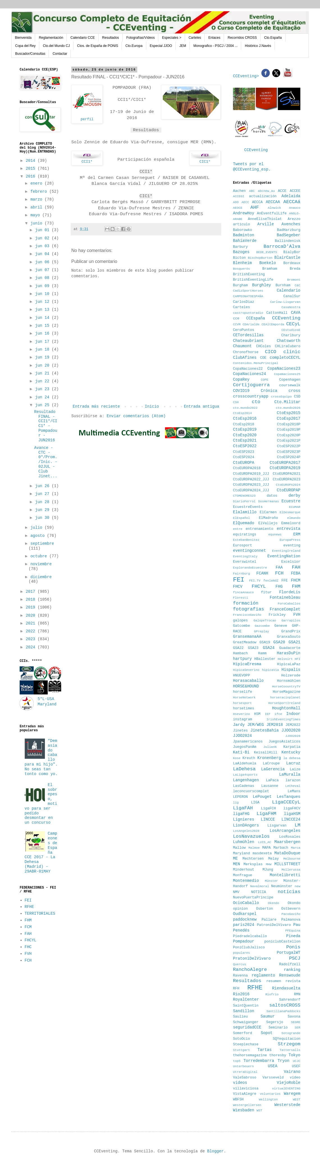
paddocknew (245, 919)
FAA (279, 567)
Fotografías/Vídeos (140, 38)
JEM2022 (292, 725)
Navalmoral (259, 886)
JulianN (269, 747)
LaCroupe (271, 764)
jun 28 (43, 502)
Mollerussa (291, 869)
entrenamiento (259, 529)
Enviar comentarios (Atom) (136, 416)
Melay (273, 859)
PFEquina (292, 930)
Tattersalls (290, 1050)
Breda (295, 269)
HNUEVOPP (241, 676)
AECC (245, 202)
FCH (28, 960)
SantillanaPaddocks (283, 1011)
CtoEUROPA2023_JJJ (251, 485)
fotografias (248, 609)
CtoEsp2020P (288, 435)
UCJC (296, 1061)
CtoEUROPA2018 (246, 468)
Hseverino (241, 714)
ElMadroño (268, 518)
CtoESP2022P (288, 446)
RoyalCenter (246, 999)
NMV (236, 892)
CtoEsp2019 (245, 429)
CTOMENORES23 (244, 496)
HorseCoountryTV (286, 686)
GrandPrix (290, 631)
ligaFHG (241, 814)
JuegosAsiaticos (284, 742)
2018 (32, 599)
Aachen (239, 191)
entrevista (288, 528)
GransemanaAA (247, 636)
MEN (236, 864)
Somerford (242, 1033)
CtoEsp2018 (243, 424)
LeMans (294, 791)
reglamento (263, 975)
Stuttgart (241, 1050)
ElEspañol (241, 518)
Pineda (293, 936)
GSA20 (279, 642)
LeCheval (292, 786)
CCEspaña (255, 318)
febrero (39, 191)
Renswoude (289, 975)
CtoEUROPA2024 (288, 485)
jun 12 (43, 301)
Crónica (269, 391)
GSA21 (294, 642)
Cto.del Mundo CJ (56, 46)
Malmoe (254, 848)
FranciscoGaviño (247, 615)
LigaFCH (268, 808)
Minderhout (243, 870)
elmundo (293, 518)
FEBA (295, 573)
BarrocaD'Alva (282, 246)
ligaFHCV (292, 808)
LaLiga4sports (245, 774)
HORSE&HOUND (246, 686)
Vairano (292, 1071)
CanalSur (292, 296)
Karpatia (292, 747)
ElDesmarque (290, 512)
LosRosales (289, 837)
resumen (273, 981)
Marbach (280, 848)
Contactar (59, 54)
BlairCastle (287, 257)
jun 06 (43, 262)
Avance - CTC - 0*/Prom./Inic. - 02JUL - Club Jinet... (45, 462)
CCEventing (256, 150)
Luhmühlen (243, 842)
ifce (278, 714)
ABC (252, 191)
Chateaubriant (248, 341)
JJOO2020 (291, 730)
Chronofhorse (246, 352)
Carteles (195, 38)
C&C (297, 285)
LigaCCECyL (286, 802)
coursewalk (289, 385)
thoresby (277, 1055)
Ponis (293, 947)
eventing (292, 546)
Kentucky (291, 752)
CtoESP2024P (288, 457)
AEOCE (238, 208)
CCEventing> (247, 76)
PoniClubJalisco (249, 948)
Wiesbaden (243, 1110)
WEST (296, 1099)
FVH (28, 953)
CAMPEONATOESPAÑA (248, 296)
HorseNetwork (244, 697)
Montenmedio (246, 880)
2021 (32, 623)
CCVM (237, 324)
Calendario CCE (82, 38)
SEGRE (295, 1022)
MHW (268, 864)
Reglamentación (51, 38)
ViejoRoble (288, 1082)
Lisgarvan (277, 826)
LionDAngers (246, 825)
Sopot (267, 1033)
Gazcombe (262, 626)
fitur (266, 592)
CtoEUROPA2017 (285, 462)
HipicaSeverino (246, 670)
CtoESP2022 (245, 446)
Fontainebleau (285, 597)
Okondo (294, 903)
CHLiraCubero (287, 346)
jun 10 (43, 294)
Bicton (239, 258)
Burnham (283, 285)
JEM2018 (274, 725)
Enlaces (214, 38)
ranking (292, 970)
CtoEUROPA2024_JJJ (251, 490)
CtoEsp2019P (288, 430)
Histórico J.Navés (258, 46)
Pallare (269, 920)
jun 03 (43, 246)
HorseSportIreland (284, 703)
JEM (182, 46)
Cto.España (273, 38)
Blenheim (242, 263)
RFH (236, 989)
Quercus (239, 964)
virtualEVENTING (286, 1088)
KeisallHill (265, 753)
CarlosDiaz (243, 302)
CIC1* (204, 162)
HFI (297, 659)
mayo (36, 215)
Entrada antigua (201, 406)
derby (294, 495)
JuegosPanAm (244, 747)
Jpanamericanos (248, 742)
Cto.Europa (134, 46)
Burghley (261, 285)
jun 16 (43, 333)
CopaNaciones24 (249, 374)
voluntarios (270, 1094)
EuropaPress (290, 540)
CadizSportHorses (248, 290)
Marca (295, 848)
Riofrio (271, 994)
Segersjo (274, 1022)
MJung (267, 870)
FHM (28, 920)
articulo (241, 224)
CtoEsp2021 (245, 440)
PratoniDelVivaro (252, 958)
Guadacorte (289, 648)
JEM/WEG (255, 725)
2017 (32, 591)
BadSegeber (288, 235)
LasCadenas (243, 786)
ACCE (282, 191)
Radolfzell (289, 964)
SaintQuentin (246, 1006)
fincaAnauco (243, 592)
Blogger (215, 1151)
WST (259, 1110)
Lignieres (243, 819)
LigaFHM (266, 813)
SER (297, 1027)
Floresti (240, 597)
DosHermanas (268, 501)
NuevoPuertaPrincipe (253, 898)
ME (235, 858)
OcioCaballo (246, 903)
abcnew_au (266, 191)
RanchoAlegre (250, 969)
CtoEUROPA (243, 462)
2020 (32, 615)
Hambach (240, 653)
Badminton (243, 235)
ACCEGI (238, 196)
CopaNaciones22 (248, 369)
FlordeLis (289, 592)
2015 (32, 168)
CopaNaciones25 (287, 374)
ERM (296, 534)
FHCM (295, 580)
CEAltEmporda (273, 324)
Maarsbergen (287, 842)
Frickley (277, 615)
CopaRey (241, 379)
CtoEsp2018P (288, 424)
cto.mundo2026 (288, 408)
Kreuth (249, 758)
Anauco (294, 208)
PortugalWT (288, 952)
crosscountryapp (250, 396)
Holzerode (290, 676)
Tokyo (294, 1055)
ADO (236, 202)
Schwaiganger (246, 1022)
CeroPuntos (243, 330)
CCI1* (86, 162)
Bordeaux (292, 263)
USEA (272, 1066)
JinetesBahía (264, 730)
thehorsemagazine (250, 1055)
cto (256, 402)
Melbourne (292, 858)
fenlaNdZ (270, 580)
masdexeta (262, 853)
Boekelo (267, 263)
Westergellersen (247, 1105)
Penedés (241, 930)
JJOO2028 (292, 736)
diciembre (41, 577)
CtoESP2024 (243, 457)
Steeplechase (246, 1044)
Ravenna (240, 976)
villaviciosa (246, 1089)
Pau (296, 925)
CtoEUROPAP (288, 490)
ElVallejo (267, 523)
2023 (32, 639)
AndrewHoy (243, 213)
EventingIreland (286, 551)
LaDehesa (244, 769)
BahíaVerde (245, 241)
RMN (297, 994)
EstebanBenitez (246, 540)
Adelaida (291, 196)
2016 (32, 176)
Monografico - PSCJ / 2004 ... (215, 46)
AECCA (257, 202)
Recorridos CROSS (242, 38)
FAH (28, 934)
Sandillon (243, 1011)
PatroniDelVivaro (274, 925)
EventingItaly (245, 556)
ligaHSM (292, 814)
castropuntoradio (248, 313)
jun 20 (43, 365)
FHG (279, 586)
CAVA (295, 312)
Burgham (240, 285)
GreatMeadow (244, 642)
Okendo (273, 903)
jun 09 (43, 286)
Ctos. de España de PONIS (97, 46)
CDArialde (251, 324)
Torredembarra (258, 1061)
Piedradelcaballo (250, 936)
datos (272, 496)
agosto (38, 535)
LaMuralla (289, 774)
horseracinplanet (285, 697)
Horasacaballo (248, 680)
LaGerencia (273, 769)
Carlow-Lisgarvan (285, 302)
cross (294, 391)
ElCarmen (268, 512)
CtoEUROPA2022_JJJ (251, 480)
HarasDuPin (288, 653)
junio (37, 223)
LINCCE (268, 819)
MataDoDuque (287, 853)
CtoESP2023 (243, 452)
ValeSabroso (244, 1078)
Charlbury (290, 335)
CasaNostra (291, 307)
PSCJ (294, 958)
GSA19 (265, 642)
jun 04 (43, 254)
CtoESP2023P (288, 452)
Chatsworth (288, 341)
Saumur (267, 1016)
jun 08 (43, 278)
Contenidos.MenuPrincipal (255, 363)
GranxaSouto (288, 637)
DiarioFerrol (244, 501)
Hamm (262, 653)
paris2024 (243, 925)
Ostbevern (290, 909)
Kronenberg (269, 758)
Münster (271, 881)
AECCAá (292, 202)
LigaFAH (243, 808)
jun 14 (43, 317)
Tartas (264, 1050)
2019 (32, 607)
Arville (265, 224)
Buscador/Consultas (30, 54)
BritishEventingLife (253, 280)
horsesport (242, 703)
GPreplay (261, 631)
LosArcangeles (285, 830)
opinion (240, 909)
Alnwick (274, 208)
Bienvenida (23, 38)
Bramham (269, 269)
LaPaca (272, 780)
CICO (270, 352)
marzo (37, 199)
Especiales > (171, 38)
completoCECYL (285, 357)
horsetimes (243, 708)
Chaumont (242, 346)
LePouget (262, 796)
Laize (295, 769)
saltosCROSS (284, 1005)
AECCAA (273, 202)
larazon (292, 780)
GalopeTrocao (264, 620)
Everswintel (244, 562)
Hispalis (291, 669)
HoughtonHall (286, 708)
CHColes (263, 346)
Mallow (239, 848)
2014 (32, 160)
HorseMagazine (286, 692)
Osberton (264, 909)
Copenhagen (289, 380)
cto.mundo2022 (245, 408)
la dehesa (291, 758)
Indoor (293, 714)
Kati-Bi (241, 752)
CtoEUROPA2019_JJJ (251, 474)
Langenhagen (246, 780)
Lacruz (293, 763)
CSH (236, 402)
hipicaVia (270, 670)
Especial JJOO (161, 46)
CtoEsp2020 (245, 435)
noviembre (41, 564)
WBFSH (238, 1100)
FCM (28, 927)
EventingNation (283, 556)
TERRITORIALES (40, 913)
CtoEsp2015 (288, 413)
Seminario (278, 1028)
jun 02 (43, 238)
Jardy (239, 725)
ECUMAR (294, 507)
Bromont (293, 279)
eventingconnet (249, 550)
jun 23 (43, 389)
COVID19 (241, 391)
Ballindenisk (287, 241)
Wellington (268, 1099)
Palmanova (290, 920)
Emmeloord (290, 523)
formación (246, 603)
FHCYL (30, 940)
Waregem (292, 1093)
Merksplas (252, 864)
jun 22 (43, 381)
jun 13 (43, 309)
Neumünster (281, 886)
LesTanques (288, 796)
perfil (87, 119)
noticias (289, 891)
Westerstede (287, 1105)
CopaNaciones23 (283, 368)
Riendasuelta (286, 988)
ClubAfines (245, 357)
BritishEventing (249, 274)
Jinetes (240, 731)
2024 (32, 647)
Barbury (240, 247)
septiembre (42, 543)
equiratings (244, 535)
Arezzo (294, 219)
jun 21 (43, 373)
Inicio (152, 406)
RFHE (29, 907)
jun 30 (43, 517)
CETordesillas (248, 335)
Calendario (288, 290)
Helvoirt (285, 659)
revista (292, 981)
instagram (242, 719)
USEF (296, 1066)
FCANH (262, 573)
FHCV (238, 586)
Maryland (241, 853)
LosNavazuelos (251, 836)
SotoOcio (241, 1039)
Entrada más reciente (96, 406)
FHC (28, 947)
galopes (240, 621)
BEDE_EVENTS (266, 252)
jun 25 (43, 405)
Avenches (291, 224)
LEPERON (240, 797)
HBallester (265, 659)
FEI (28, 900)
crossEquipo (281, 396)
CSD (297, 397)
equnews (275, 534)
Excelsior (290, 562)
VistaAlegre (244, 1094)
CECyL (293, 324)
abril (37, 207)
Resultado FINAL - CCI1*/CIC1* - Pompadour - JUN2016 (45, 426)
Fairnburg (241, 573)
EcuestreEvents (248, 507)
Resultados (110, 38)
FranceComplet (285, 609)
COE (263, 358)
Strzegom (289, 1044)
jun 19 (43, 357)
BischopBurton (260, 258)
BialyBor (292, 252)
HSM (257, 714)
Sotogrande (291, 1033)
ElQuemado (243, 523)
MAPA (266, 848)
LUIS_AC (264, 842)
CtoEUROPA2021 (286, 474)
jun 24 (43, 397)
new (297, 886)
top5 (237, 1061)
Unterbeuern (243, 1066)
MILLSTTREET (287, 864)
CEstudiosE (291, 330)
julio (37, 527)
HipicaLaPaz (288, 664)
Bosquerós (241, 269)
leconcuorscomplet (251, 791)
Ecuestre (291, 501)
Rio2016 (241, 994)
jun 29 (43, 510)
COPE (264, 379)
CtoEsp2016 (245, 418)
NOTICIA (258, 892)
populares (241, 953)
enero (37, 183)
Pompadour (243, 941)
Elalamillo (245, 512)
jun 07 (43, 270)
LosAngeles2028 (246, 831)
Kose (237, 758)
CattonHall (277, 313)
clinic (292, 352)
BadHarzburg (288, 230)
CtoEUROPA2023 (286, 480)
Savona (294, 1017)
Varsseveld (273, 1078)
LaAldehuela (244, 764)
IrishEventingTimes (283, 719)
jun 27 (43, 494)
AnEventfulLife (272, 213)
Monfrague (242, 875)
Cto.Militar (287, 402)
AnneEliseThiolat (265, 219)
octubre (39, 556)
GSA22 (238, 648)
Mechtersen (253, 859)
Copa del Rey (25, 46)
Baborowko (242, 230)
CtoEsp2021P (288, 441)
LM (297, 825)
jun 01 (43, 230)
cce (236, 319)
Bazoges (241, 252)
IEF (267, 714)
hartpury (242, 659)
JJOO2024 (242, 735)
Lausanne (269, 786)
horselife (242, 692)
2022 (32, 631)
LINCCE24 (291, 819)
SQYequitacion (286, 1039)
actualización (262, 196)
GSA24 (269, 648)
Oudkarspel (245, 914)
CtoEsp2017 (288, 418)
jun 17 (43, 341)
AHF (254, 207)
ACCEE (295, 191)
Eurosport (242, 546)
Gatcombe (241, 626)
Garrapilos (291, 620)
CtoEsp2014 (242, 413)
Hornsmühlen (288, 681)
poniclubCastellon (282, 942)
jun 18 (43, 349)
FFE (284, 581)
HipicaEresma (247, 664)
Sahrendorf (289, 1000)
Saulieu (240, 1017)
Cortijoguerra (251, 385)
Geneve (280, 626)
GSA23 (253, 648)
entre (238, 529)
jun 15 (43, 325)
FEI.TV (254, 580)
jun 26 (43, 486)
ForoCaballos (289, 603)
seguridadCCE (247, 1027)
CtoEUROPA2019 (285, 468)
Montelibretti (285, 875)
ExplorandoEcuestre (250, 567)
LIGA (255, 803)
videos (240, 1082)
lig (236, 802)
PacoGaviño (291, 914)
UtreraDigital (245, 1072)
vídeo (295, 1078)
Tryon (283, 1061)
